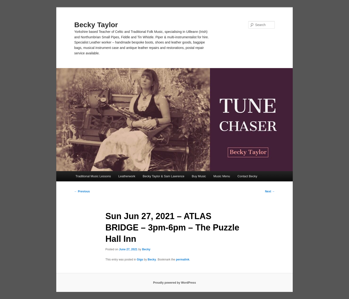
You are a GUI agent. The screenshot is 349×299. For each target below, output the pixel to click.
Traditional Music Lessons (93, 176)
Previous (82, 191)
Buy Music (199, 176)
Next (270, 191)
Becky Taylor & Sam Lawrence (163, 176)
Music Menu (222, 176)
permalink (182, 259)
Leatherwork (126, 176)
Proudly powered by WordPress (174, 282)
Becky (146, 249)
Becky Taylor (96, 25)
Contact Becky (247, 176)
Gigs (140, 259)
